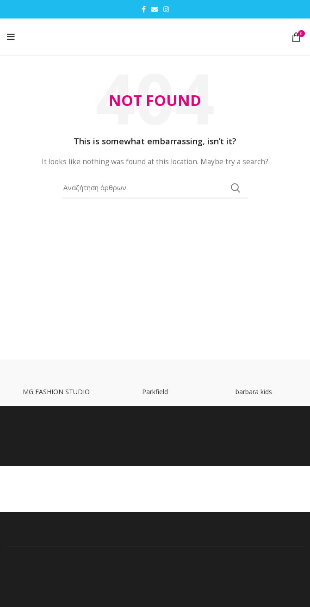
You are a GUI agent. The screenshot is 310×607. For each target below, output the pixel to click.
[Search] (155, 187)
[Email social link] (155, 9)
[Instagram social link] (166, 9)
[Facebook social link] (144, 9)
